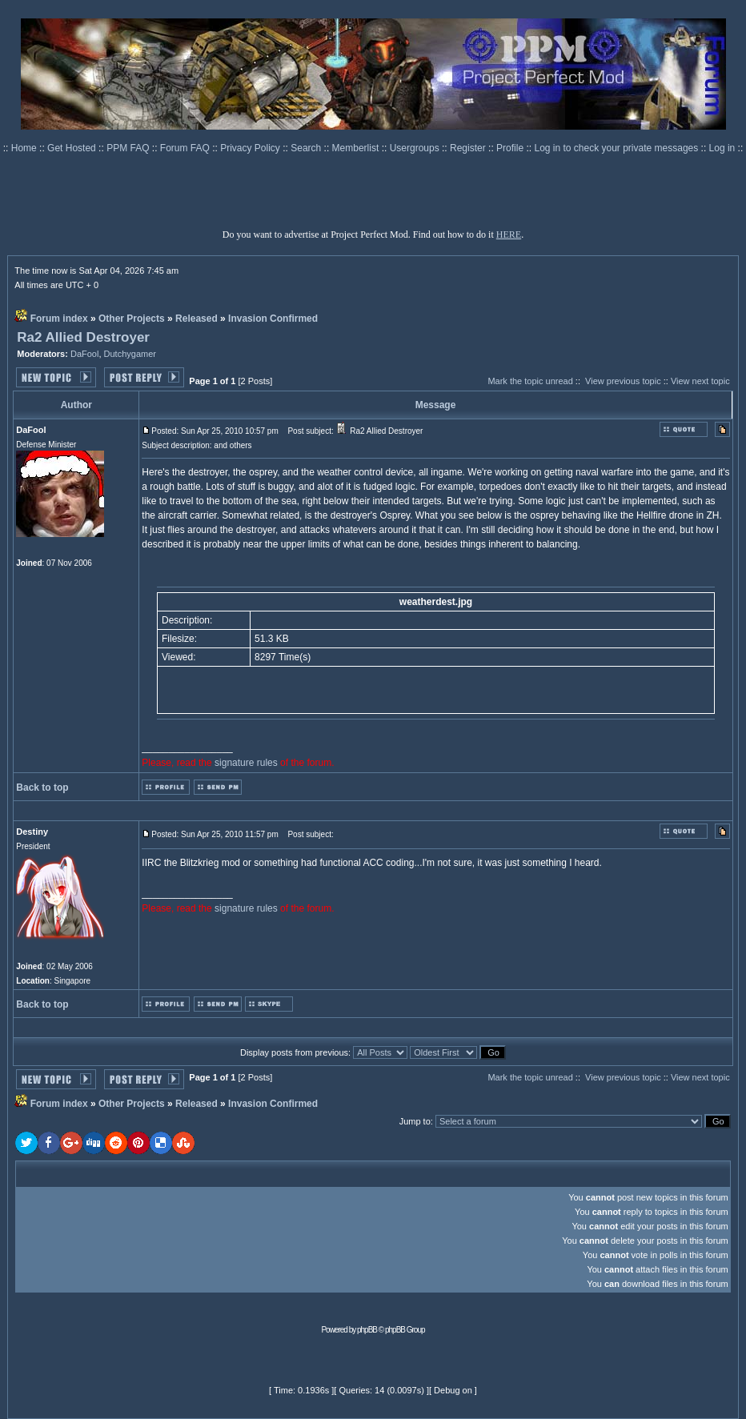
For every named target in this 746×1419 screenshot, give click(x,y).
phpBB (367, 1329)
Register (469, 148)
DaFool (84, 354)
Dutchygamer (130, 354)
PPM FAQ (129, 148)
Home (25, 148)
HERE (508, 234)
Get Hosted (72, 148)
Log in (722, 148)
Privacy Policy (251, 148)
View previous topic (623, 381)
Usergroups (416, 148)
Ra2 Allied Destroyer (83, 337)
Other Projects (131, 318)
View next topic (700, 381)
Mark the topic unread (529, 381)
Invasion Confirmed (273, 318)
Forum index (59, 318)
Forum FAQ (186, 148)
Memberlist (357, 148)
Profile (511, 148)
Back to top (42, 787)
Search (307, 148)
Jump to (415, 1121)
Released (196, 318)
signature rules (246, 762)
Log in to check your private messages (617, 148)
